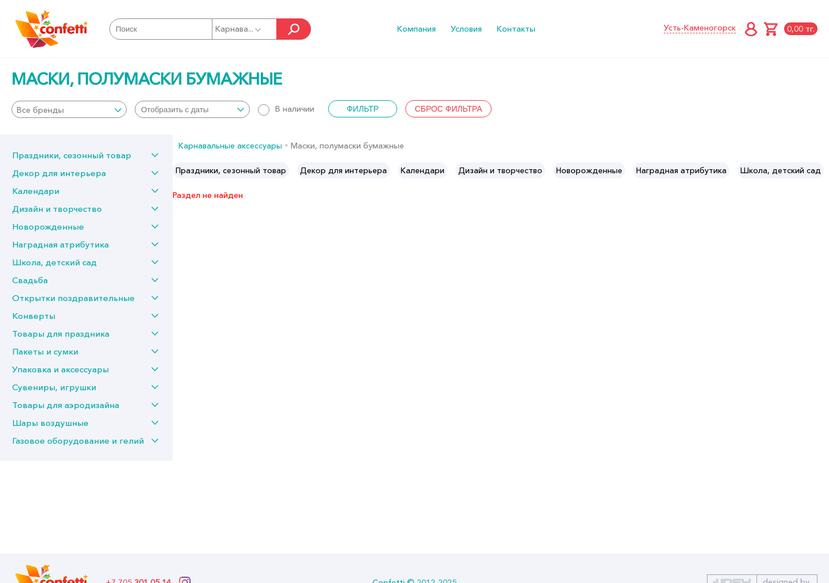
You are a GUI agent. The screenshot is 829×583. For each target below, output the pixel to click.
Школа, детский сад (54, 262)
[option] (231, 170)
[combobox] (69, 109)
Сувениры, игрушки (54, 387)
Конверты (33, 315)
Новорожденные (48, 226)
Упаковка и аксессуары (60, 369)
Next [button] (819, 170)
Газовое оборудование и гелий (78, 440)
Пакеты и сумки (45, 351)
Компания (416, 29)
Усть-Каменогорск (700, 27)
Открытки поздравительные (73, 297)
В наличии (286, 109)
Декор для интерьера (59, 172)
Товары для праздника (60, 333)
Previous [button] (182, 170)
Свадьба (30, 280)
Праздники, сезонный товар (71, 155)
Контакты (516, 29)
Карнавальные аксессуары (230, 145)
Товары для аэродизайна (65, 404)
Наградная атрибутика (60, 244)
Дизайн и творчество (57, 208)
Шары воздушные (50, 422)
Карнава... (239, 29)
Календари (35, 190)
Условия (466, 29)
